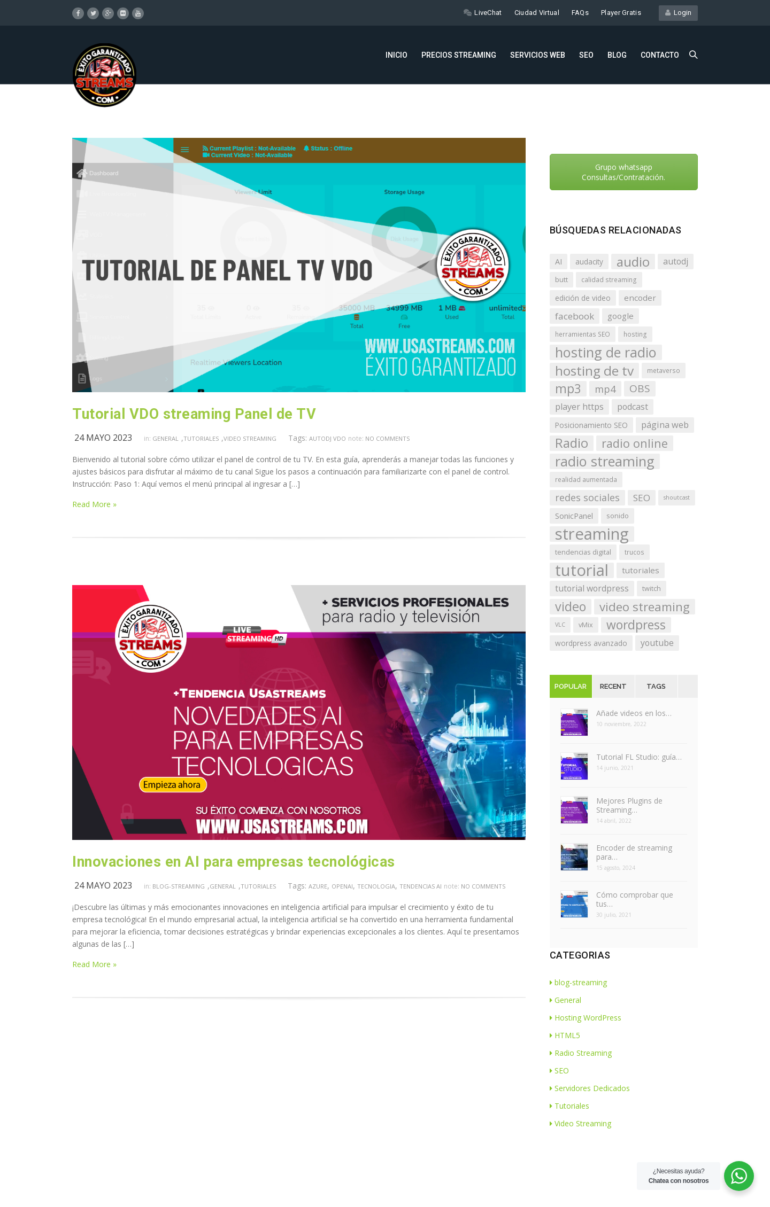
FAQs (580, 13)
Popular (571, 686)
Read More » (94, 504)
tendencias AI (420, 886)
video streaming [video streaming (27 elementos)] (644, 606)
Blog (617, 55)
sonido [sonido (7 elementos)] (617, 515)
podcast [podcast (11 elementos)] (632, 406)
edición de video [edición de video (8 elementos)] (583, 298)
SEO (586, 55)
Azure (318, 886)
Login (678, 13)
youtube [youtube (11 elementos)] (657, 643)
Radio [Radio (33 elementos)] (571, 443)
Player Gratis (621, 13)
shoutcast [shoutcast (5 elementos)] (677, 497)
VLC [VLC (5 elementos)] (560, 624)
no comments (387, 438)
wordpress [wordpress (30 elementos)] (636, 625)
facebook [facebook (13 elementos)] (574, 316)
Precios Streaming (458, 55)
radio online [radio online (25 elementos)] (635, 443)
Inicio (396, 55)
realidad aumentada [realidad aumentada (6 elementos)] (586, 479)
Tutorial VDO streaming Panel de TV (194, 414)
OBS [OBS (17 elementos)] (639, 388)
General (165, 438)
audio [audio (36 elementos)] (633, 261)
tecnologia (376, 886)
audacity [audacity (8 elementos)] (589, 261)
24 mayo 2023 (103, 437)
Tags (656, 686)
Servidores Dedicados (590, 1088)
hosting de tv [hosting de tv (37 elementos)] (594, 370)
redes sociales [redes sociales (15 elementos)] (587, 497)
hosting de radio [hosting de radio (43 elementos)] (606, 352)
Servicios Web (537, 55)
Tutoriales (201, 438)
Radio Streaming (581, 1053)
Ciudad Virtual (536, 13)
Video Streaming (250, 438)
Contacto (660, 55)
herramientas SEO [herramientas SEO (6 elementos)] (582, 334)
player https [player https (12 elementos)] (579, 406)
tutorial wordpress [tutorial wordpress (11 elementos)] (592, 588)
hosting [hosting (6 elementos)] (635, 334)
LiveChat (483, 13)
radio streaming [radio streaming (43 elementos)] (604, 461)
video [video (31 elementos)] (570, 606)
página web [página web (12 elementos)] (665, 425)
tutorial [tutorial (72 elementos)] (582, 570)
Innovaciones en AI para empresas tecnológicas (233, 861)
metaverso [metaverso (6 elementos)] (663, 370)
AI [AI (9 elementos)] (558, 261)
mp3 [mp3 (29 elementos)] (568, 388)
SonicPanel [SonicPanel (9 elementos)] (574, 516)
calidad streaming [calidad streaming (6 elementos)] (609, 279)
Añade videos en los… (634, 713)
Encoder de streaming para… (634, 852)
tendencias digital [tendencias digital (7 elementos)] (583, 552)
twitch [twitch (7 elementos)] (651, 588)
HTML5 (565, 1035)
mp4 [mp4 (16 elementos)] (605, 388)
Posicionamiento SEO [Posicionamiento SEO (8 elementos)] (591, 425)
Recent (613, 686)
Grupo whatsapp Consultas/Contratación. (623, 172)
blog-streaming (178, 886)
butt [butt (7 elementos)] (561, 279)
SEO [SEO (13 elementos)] (641, 498)
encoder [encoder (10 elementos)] (640, 297)
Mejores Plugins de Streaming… (629, 805)
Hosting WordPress (585, 1018)
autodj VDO (327, 438)
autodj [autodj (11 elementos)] (675, 261)
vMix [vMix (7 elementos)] (586, 624)
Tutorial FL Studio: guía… (639, 756)
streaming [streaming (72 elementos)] (592, 534)
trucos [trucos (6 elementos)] (634, 552)
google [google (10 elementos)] (620, 315)
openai (342, 886)
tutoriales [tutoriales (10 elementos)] (640, 570)
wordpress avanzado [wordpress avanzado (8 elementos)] (591, 643)
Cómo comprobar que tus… (634, 899)
